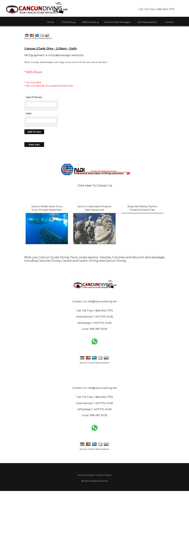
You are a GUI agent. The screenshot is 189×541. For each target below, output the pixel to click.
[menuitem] (52, 22)
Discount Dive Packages (117, 22)
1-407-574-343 (102, 366)
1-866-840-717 (102, 360)
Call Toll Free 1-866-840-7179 (156, 9)
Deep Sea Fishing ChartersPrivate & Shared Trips (142, 258)
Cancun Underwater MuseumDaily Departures (94, 258)
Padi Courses (89, 22)
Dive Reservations (147, 22)
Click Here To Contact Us (95, 235)
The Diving (67, 22)
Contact (169, 22)
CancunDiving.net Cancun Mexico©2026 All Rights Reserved (94, 528)
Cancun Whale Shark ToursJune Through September (46, 258)
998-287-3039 (98, 379)
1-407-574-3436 (102, 372)
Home (50, 22)
